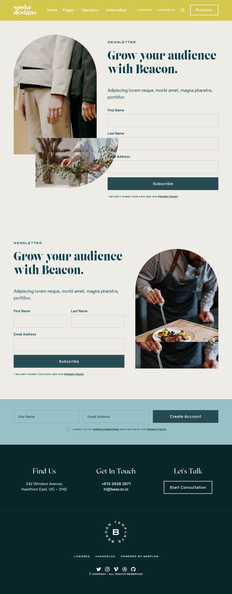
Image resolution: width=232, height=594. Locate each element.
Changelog (166, 9)
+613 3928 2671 (116, 483)
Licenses (144, 9)
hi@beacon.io (116, 489)
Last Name (116, 133)
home (52, 10)
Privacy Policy (168, 196)
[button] (70, 10)
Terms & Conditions (106, 429)
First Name (116, 110)
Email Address (119, 156)
